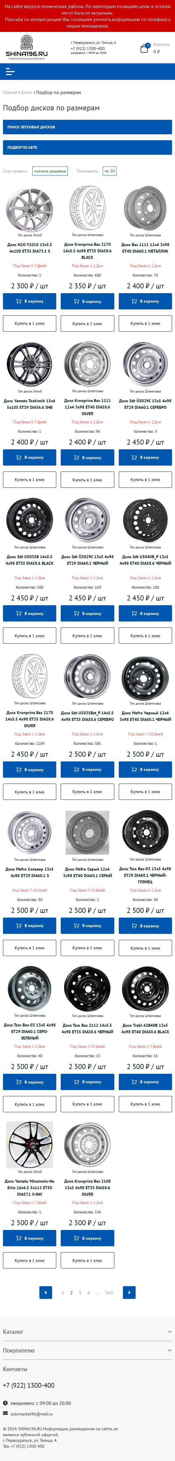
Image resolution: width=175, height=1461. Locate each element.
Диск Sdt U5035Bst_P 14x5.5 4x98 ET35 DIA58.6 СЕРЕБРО (87, 716)
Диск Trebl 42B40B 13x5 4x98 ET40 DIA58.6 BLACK (145, 1028)
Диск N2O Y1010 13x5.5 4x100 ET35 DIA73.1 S (29, 248)
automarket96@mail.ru (32, 1414)
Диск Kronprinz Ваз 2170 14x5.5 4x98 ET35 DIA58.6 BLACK (87, 251)
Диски (26, 92)
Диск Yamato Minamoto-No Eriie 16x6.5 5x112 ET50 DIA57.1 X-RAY (29, 1188)
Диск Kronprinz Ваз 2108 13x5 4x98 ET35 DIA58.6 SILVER (87, 1188)
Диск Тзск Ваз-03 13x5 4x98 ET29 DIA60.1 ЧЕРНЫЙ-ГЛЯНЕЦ (145, 875)
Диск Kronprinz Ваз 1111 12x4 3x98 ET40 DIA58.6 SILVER (87, 407)
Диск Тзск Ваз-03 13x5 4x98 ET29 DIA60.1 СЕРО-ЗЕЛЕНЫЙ (30, 1031)
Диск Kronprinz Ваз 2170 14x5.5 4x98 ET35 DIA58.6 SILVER (29, 719)
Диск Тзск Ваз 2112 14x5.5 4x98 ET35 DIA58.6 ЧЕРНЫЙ (87, 1028)
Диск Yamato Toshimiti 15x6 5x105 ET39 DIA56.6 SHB (29, 404)
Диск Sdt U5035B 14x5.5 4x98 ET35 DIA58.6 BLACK (30, 560)
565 (109, 1293)
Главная (10, 92)
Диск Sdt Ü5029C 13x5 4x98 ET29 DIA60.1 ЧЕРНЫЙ (87, 560)
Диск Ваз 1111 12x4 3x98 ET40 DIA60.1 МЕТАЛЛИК (145, 248)
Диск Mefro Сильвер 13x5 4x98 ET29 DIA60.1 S (30, 872)
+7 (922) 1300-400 (88, 48)
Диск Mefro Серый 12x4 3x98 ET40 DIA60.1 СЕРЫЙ (87, 872)
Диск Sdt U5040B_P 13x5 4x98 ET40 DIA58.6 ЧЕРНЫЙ (145, 560)
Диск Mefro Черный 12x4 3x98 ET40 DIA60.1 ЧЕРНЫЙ (145, 716)
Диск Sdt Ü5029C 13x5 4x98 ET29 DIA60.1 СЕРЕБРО (145, 404)
